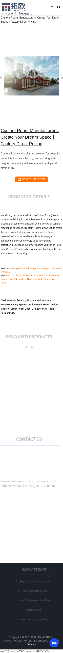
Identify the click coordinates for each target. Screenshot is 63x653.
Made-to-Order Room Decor (16, 308)
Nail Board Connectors (34, 590)
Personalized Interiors (39, 300)
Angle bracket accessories (34, 581)
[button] (52, 8)
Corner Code (34, 609)
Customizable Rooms (13, 300)
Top (54, 642)
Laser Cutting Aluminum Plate (34, 600)
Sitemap (31, 644)
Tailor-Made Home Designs (44, 304)
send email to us (31, 179)
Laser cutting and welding (34, 619)
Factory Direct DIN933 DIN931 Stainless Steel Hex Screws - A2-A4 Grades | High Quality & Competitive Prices (30, 279)
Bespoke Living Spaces (14, 304)
